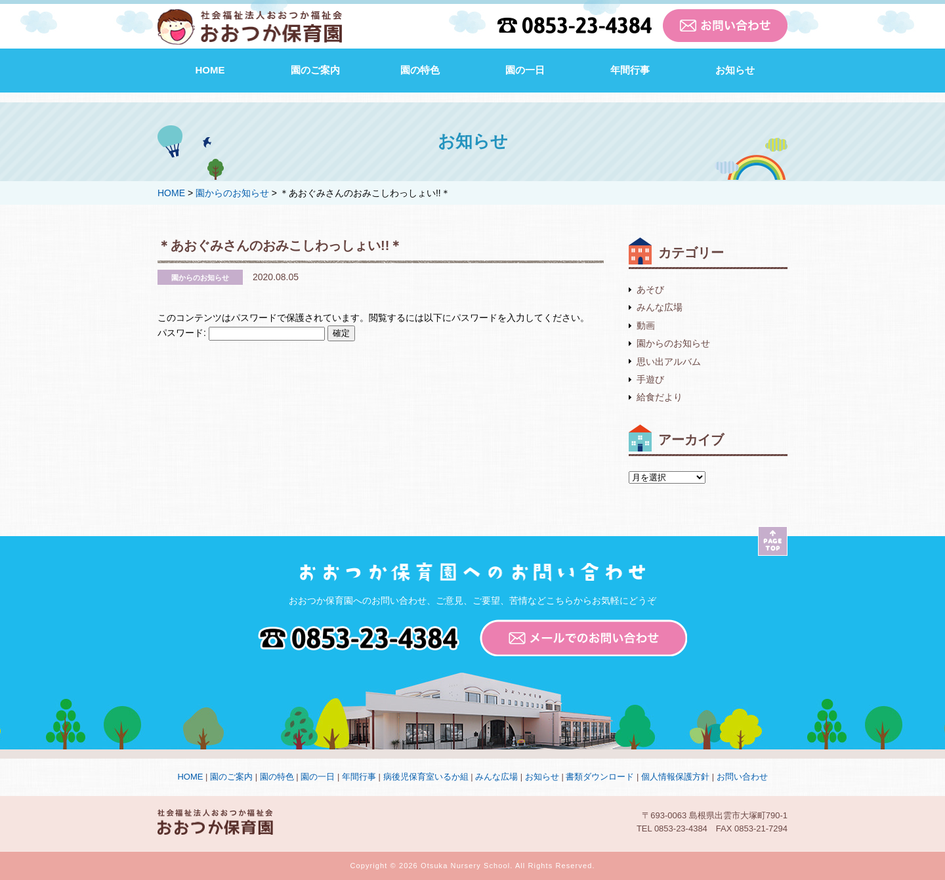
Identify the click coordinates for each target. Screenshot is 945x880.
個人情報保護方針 (675, 777)
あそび (650, 289)
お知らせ (735, 69)
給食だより (659, 397)
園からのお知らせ (673, 343)
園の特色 (420, 69)
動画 (646, 325)
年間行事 (630, 69)
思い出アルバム (669, 361)
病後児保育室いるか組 (426, 777)
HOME (210, 69)
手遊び (650, 379)
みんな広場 (659, 307)
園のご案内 (315, 69)
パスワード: (241, 332)
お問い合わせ (742, 777)
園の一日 (525, 69)
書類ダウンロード (600, 777)
